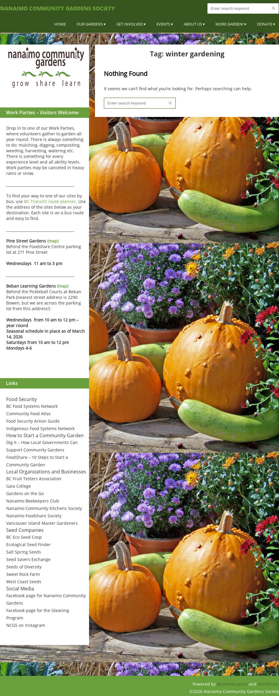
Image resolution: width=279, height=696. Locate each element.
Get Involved (129, 24)
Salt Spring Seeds (23, 552)
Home (60, 24)
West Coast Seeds (23, 581)
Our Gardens (90, 24)
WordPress (268, 684)
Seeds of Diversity (24, 567)
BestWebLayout (233, 684)
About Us (193, 24)
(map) (52, 241)
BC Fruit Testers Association (33, 478)
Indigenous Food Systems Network (40, 428)
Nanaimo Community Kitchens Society (44, 508)
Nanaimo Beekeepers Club (32, 501)
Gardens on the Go (25, 493)
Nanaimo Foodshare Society (33, 516)
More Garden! (229, 24)
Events (163, 24)
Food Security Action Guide (33, 421)
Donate (264, 24)
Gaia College (18, 486)
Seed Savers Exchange (28, 559)
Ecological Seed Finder (28, 544)
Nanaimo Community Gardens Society (57, 8)
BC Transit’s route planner (50, 201)
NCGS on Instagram (25, 625)
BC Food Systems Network (32, 406)
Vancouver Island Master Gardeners (42, 523)
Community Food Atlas (28, 413)
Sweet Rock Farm (23, 574)
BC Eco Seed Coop (24, 537)
